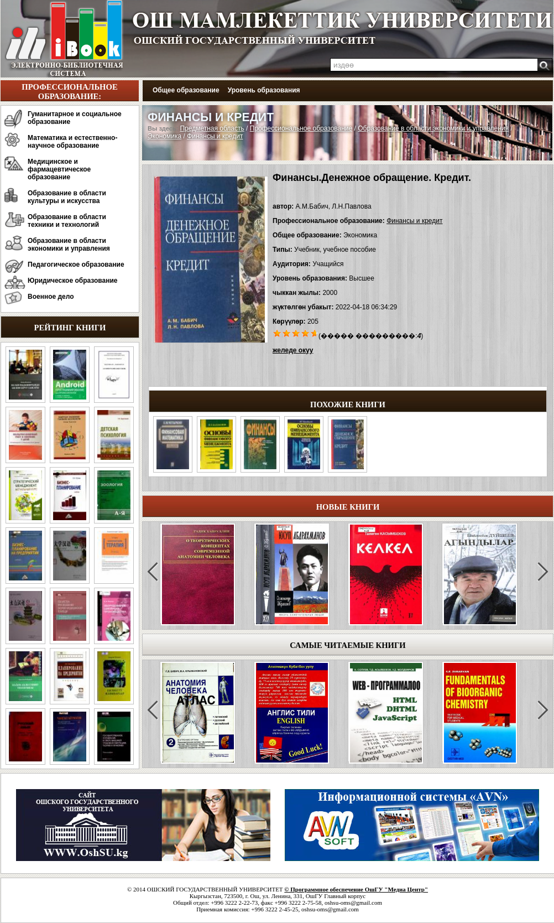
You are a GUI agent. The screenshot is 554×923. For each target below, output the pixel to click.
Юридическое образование (73, 280)
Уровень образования (264, 90)
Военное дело (51, 296)
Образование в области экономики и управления (69, 244)
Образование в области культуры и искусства (67, 197)
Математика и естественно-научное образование (72, 141)
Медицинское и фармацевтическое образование (59, 169)
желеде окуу (293, 350)
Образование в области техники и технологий (67, 221)
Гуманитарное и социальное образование (75, 118)
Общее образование (186, 90)
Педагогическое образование (76, 264)
